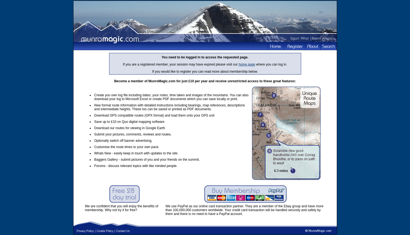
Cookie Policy (105, 231)
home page (247, 64)
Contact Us (123, 231)
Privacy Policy (85, 231)
